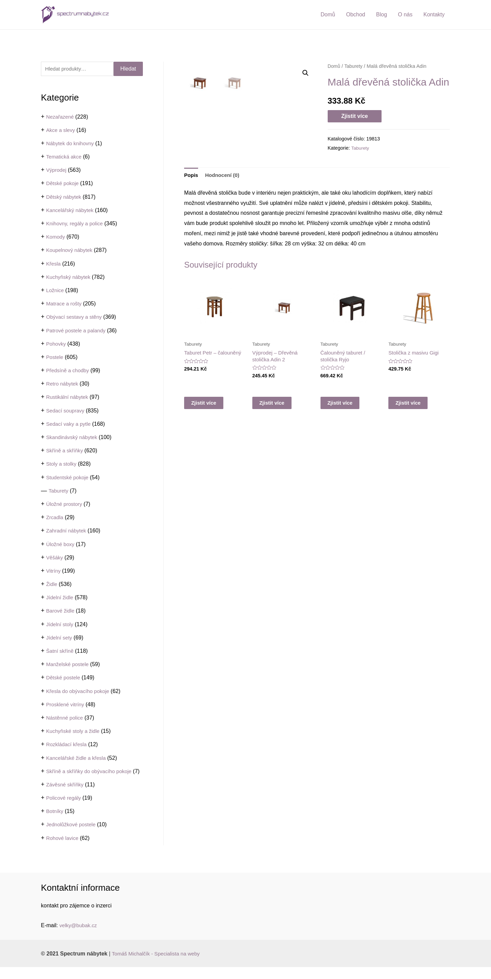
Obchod (355, 14)
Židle (52, 585)
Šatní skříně (60, 651)
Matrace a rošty (65, 304)
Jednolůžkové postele (72, 836)
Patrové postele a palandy (77, 331)
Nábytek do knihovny (71, 144)
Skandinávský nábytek (73, 438)
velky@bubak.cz (79, 937)
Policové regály (64, 810)
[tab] (191, 253)
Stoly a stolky (62, 465)
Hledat (128, 69)
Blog (381, 14)
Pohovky (56, 344)
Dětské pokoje (63, 184)
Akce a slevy (61, 131)
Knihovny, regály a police (76, 224)
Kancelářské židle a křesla (77, 759)
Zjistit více (354, 116)
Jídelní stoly (60, 625)
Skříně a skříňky (65, 451)
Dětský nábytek (64, 197)
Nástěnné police (65, 718)
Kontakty (434, 14)
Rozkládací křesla (67, 745)
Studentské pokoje (68, 478)
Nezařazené (60, 117)
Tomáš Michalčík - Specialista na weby (158, 965)
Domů (328, 14)
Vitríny (53, 571)
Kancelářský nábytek (71, 211)
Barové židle (61, 612)
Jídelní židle (60, 598)
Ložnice (55, 291)
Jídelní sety (60, 638)
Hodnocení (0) (224, 253)
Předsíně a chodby (68, 371)
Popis (191, 253)
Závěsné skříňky (66, 796)
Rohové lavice (63, 850)
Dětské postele (64, 678)
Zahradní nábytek (67, 531)
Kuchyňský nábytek (69, 278)
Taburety (59, 491)
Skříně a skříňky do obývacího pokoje (91, 772)
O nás (405, 14)
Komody (56, 238)
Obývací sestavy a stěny (75, 318)
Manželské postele (68, 665)
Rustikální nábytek (68, 398)
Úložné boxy (61, 545)
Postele (55, 358)
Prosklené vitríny (66, 705)
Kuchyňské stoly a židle (74, 732)
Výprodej (57, 171)
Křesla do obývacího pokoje (79, 692)
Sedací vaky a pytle (69, 424)
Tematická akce (65, 158)
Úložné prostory (65, 505)
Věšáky (55, 558)
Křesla (53, 264)
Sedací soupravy (66, 411)
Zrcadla (55, 518)
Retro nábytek (63, 385)
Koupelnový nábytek (70, 251)
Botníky (55, 823)
